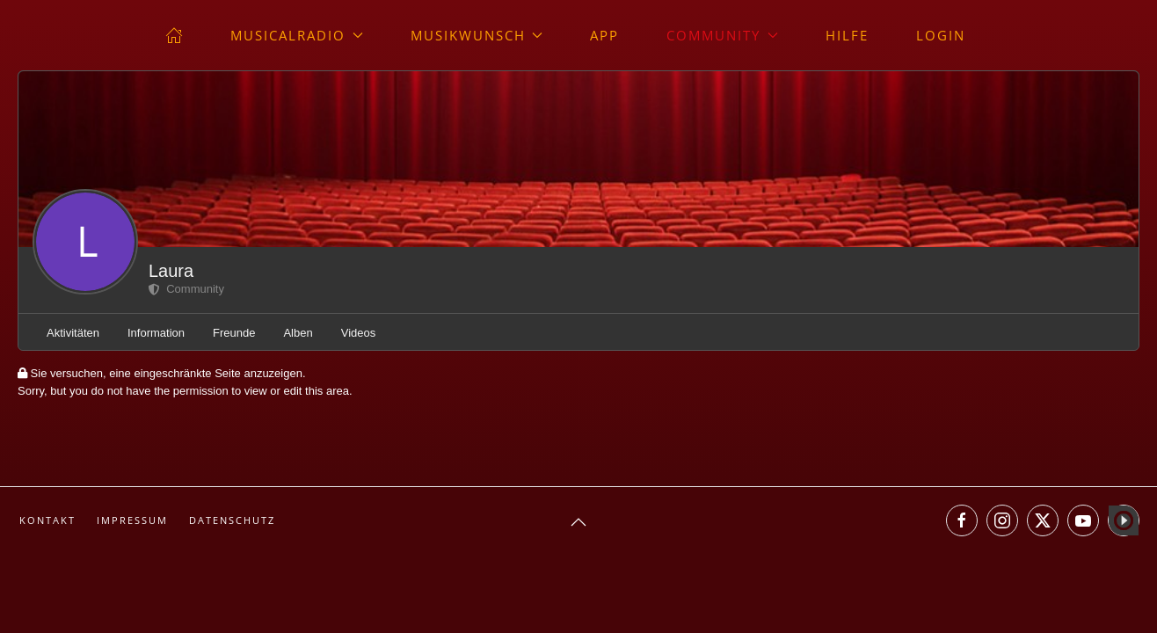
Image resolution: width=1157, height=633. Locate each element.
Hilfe (847, 35)
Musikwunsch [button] (477, 35)
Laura (171, 270)
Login (940, 35)
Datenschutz (232, 520)
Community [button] (722, 35)
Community (186, 288)
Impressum (132, 520)
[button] (578, 522)
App (604, 35)
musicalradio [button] (296, 35)
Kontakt (47, 520)
